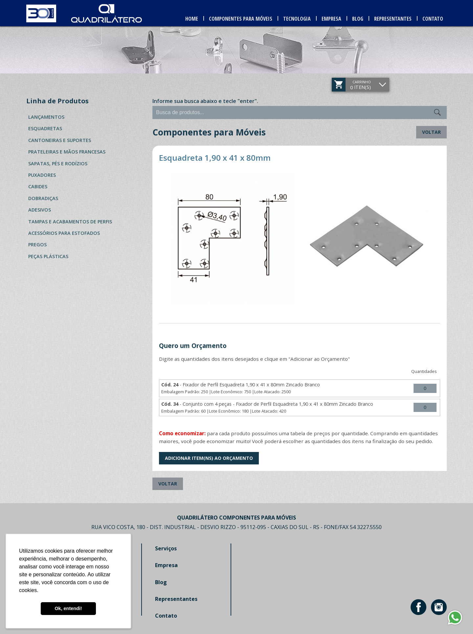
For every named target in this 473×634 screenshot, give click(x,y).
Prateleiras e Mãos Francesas (66, 152)
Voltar (431, 132)
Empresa (333, 18)
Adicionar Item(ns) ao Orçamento (209, 458)
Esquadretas (45, 128)
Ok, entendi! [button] (68, 608)
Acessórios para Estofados (64, 233)
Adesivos (39, 210)
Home (193, 18)
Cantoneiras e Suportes (59, 140)
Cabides (37, 186)
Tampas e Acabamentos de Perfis (70, 221)
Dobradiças (43, 198)
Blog (359, 18)
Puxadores (42, 175)
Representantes (393, 18)
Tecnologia (298, 18)
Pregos (37, 244)
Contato (433, 18)
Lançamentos (46, 117)
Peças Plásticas (48, 256)
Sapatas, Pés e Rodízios (57, 163)
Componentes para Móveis (242, 18)
